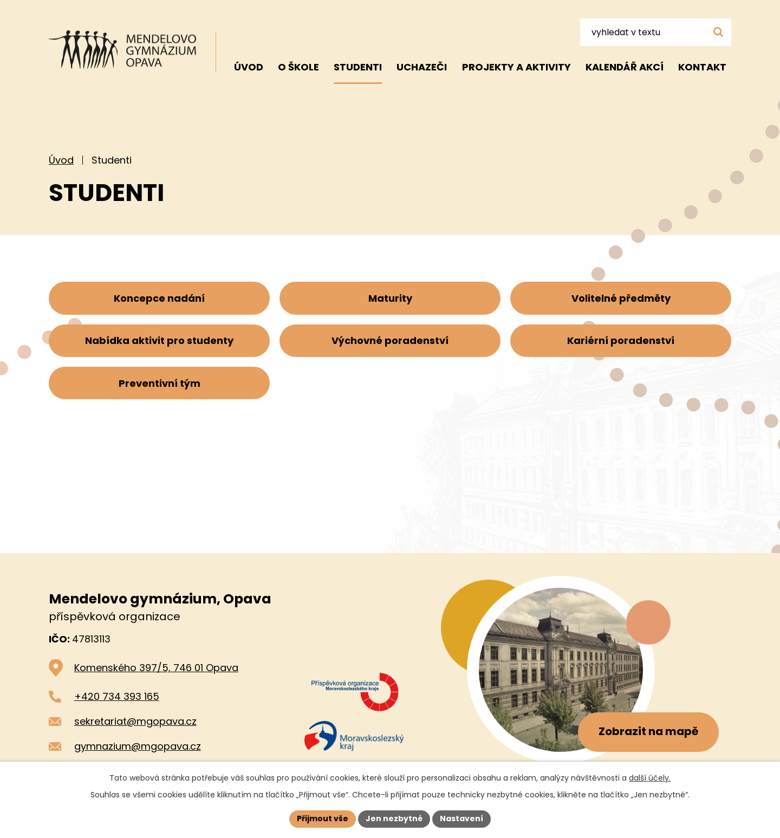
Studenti (358, 67)
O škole (298, 67)
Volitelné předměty (621, 299)
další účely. (650, 777)
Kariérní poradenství (620, 342)
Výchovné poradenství (390, 342)
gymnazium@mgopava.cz (137, 746)
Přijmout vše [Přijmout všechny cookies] (322, 818)
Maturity (390, 299)
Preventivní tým (159, 386)
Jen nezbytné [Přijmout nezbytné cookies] (394, 818)
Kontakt (702, 67)
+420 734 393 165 (116, 696)
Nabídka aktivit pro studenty (159, 342)
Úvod (61, 160)
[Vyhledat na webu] (655, 32)
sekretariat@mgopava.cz (135, 721)
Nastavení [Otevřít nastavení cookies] (461, 818)
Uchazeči (421, 67)
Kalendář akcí (625, 67)
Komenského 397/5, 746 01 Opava (156, 667)
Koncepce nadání (159, 299)
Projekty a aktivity (516, 67)
